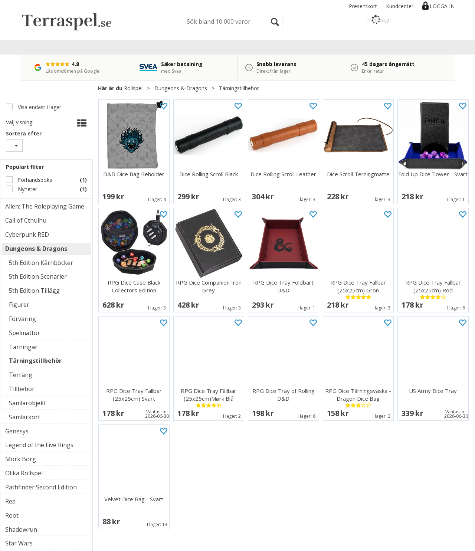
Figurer (19, 305)
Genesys (17, 431)
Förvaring (22, 319)
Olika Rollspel (24, 473)
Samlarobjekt (27, 403)
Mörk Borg (20, 459)
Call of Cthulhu (25, 220)
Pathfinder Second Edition (41, 487)
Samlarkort (24, 417)
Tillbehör (22, 389)
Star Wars (19, 543)
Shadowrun (21, 529)
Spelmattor (24, 333)
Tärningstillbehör (239, 88)
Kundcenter (399, 6)
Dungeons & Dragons (180, 88)
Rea (10, 501)
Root (12, 515)
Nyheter (26, 189)
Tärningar (23, 347)
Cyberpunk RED (27, 234)
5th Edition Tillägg (34, 290)
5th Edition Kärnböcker (41, 263)
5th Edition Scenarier (38, 276)
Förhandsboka (34, 179)
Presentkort (363, 6)
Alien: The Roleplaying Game (44, 206)
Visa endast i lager (38, 107)
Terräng (20, 375)
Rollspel (133, 88)
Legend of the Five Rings (39, 445)
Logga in (442, 6)
